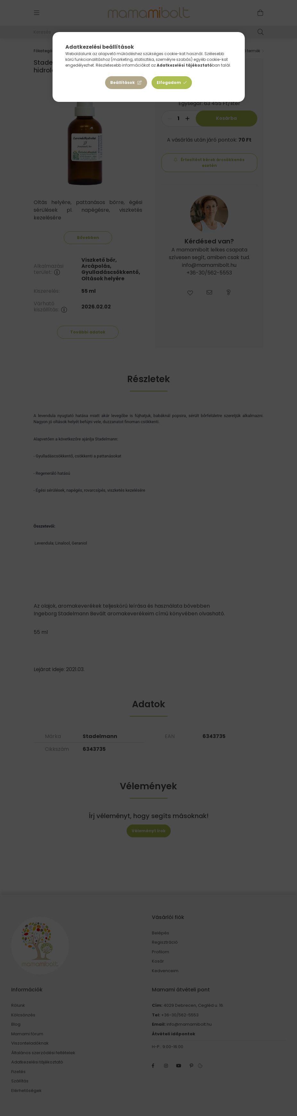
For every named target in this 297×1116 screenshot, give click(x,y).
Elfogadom (169, 82)
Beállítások (122, 82)
